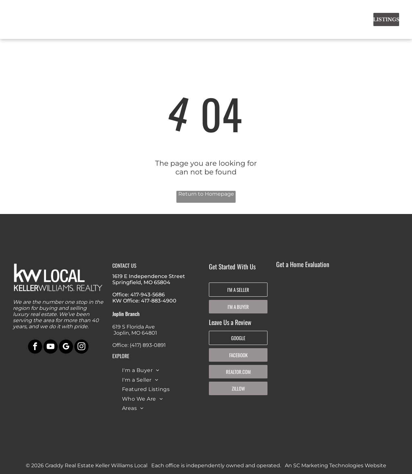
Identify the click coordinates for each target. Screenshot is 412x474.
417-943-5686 (147, 295)
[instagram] (81, 347)
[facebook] (35, 347)
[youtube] (50, 347)
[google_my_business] (66, 347)
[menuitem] (144, 18)
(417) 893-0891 (148, 345)
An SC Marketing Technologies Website (335, 465)
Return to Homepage (206, 194)
